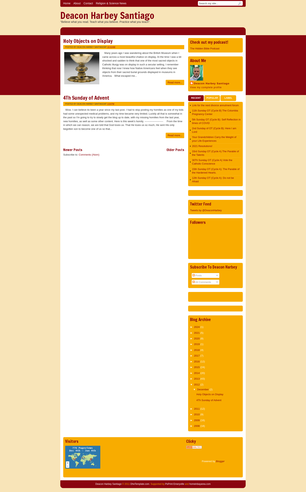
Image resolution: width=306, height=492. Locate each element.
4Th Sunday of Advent (86, 98)
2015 (197, 367)
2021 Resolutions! (202, 146)
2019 (197, 344)
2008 (197, 425)
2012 (197, 384)
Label (228, 98)
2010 (197, 414)
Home (66, 3)
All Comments (201, 282)
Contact (88, 3)
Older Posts (175, 149)
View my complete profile (206, 87)
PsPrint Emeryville (174, 484)
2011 (197, 408)
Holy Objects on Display (88, 41)
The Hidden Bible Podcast (204, 48)
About (77, 3)
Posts (197, 275)
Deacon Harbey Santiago (107, 15)
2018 (197, 350)
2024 (197, 327)
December (203, 389)
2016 (197, 361)
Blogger (220, 461)
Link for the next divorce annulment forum (215, 105)
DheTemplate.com (139, 484)
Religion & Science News (111, 3)
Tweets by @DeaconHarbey (206, 210)
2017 (197, 355)
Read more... (175, 82)
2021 (197, 332)
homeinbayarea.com (200, 484)
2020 (197, 338)
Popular (212, 98)
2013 (197, 378)
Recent (196, 98)
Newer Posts (72, 149)
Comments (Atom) (89, 154)
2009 (197, 420)
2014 (197, 373)
